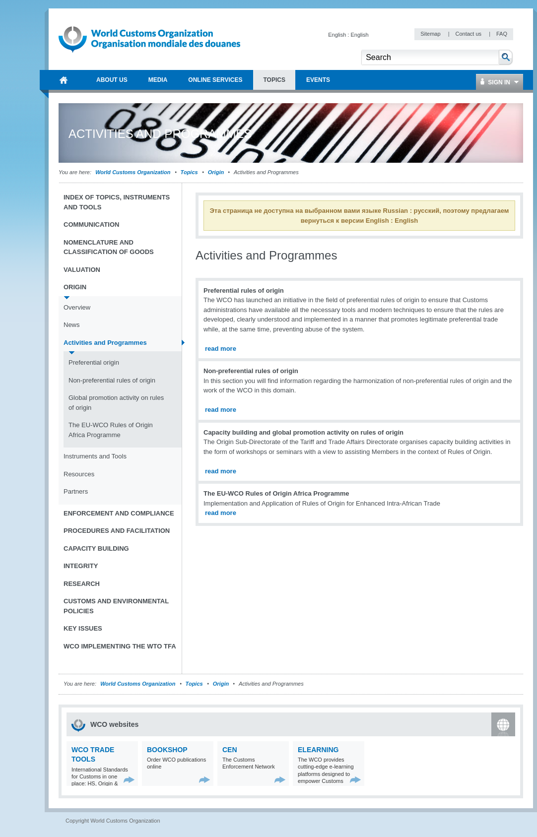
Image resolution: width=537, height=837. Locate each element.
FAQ (501, 34)
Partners (76, 491)
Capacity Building (96, 548)
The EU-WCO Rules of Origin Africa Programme (110, 430)
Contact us (469, 34)
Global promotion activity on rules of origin (116, 402)
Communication (91, 224)
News (72, 324)
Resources (79, 474)
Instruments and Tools (95, 456)
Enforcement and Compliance (119, 513)
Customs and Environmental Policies (116, 606)
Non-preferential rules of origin (111, 380)
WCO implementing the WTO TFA (120, 646)
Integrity (81, 566)
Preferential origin (93, 362)
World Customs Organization (133, 172)
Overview (77, 307)
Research (82, 583)
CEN (229, 750)
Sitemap (431, 34)
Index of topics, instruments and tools (117, 202)
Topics (189, 172)
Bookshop (167, 750)
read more (220, 348)
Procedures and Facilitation (117, 530)
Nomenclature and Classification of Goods (109, 247)
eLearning (318, 750)
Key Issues (83, 628)
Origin (216, 172)
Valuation (82, 269)
